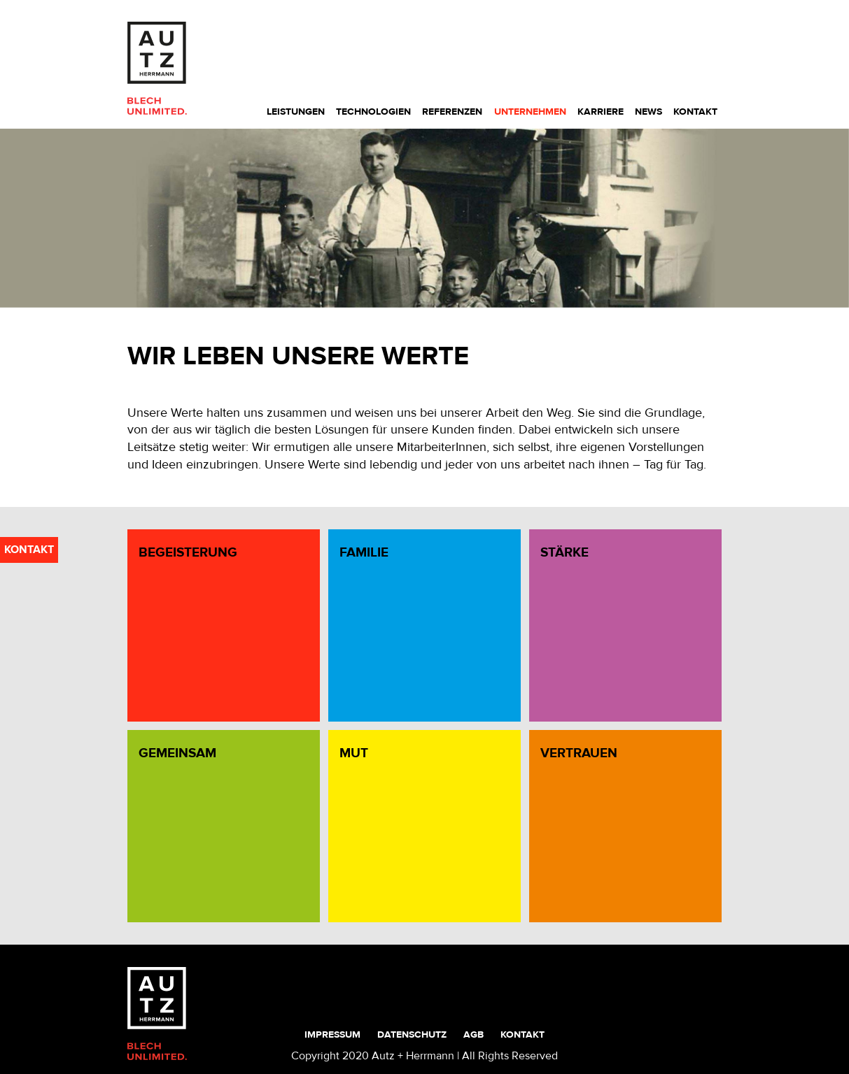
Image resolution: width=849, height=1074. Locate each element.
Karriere (600, 111)
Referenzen (452, 111)
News (648, 111)
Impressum (332, 1034)
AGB (473, 1034)
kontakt (29, 550)
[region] (424, 218)
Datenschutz (412, 1034)
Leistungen (296, 111)
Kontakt (695, 111)
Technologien (373, 111)
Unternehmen (530, 111)
